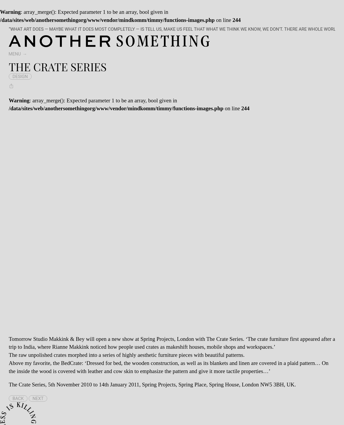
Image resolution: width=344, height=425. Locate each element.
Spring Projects (159, 385)
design (20, 76)
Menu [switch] (15, 54)
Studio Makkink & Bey (58, 339)
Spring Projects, (158, 339)
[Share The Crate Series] (11, 86)
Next (37, 398)
